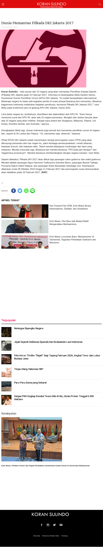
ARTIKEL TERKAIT (10, 200)
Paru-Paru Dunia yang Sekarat (30, 382)
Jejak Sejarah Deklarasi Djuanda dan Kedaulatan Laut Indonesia (48, 342)
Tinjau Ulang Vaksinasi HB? (28, 369)
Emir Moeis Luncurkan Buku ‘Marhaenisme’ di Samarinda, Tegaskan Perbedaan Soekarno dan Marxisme (72, 240)
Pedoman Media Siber (50, 536)
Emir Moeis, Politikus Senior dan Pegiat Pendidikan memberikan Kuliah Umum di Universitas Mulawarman (45, 466)
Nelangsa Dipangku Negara (28, 328)
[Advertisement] (51, 282)
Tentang (64, 536)
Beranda (36, 536)
